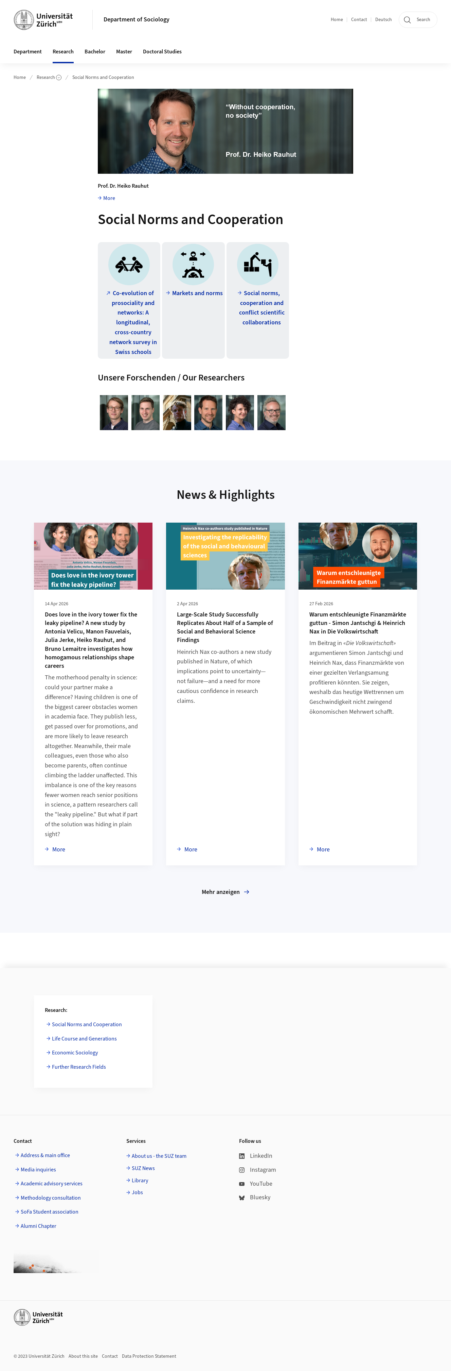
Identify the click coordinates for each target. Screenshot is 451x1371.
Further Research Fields (79, 1067)
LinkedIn (255, 1156)
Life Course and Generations (84, 1039)
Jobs (137, 1192)
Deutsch (383, 19)
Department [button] (28, 51)
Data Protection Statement (149, 1356)
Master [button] (124, 51)
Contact (359, 19)
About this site (83, 1356)
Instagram (257, 1170)
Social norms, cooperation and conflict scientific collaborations (262, 308)
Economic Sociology (75, 1052)
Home (337, 19)
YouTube (255, 1184)
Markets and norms (197, 293)
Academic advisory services (52, 1183)
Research (49, 77)
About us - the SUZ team (159, 1156)
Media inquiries (38, 1169)
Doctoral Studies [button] (162, 51)
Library (140, 1180)
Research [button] (63, 51)
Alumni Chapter (38, 1226)
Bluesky (254, 1197)
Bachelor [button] (95, 51)
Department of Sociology (136, 19)
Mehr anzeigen (225, 892)
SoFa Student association (49, 1212)
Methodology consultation (51, 1198)
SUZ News (143, 1168)
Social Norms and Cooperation (103, 77)
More (109, 198)
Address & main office (45, 1155)
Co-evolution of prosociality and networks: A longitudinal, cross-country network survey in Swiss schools (133, 322)
